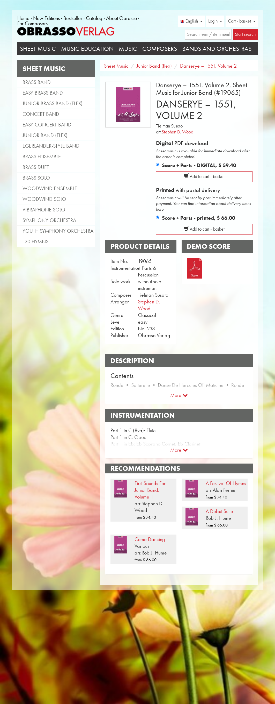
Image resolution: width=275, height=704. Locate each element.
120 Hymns (35, 241)
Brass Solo (36, 178)
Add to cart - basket (204, 176)
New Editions (46, 18)
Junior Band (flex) (45, 135)
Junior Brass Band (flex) (53, 103)
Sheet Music (38, 48)
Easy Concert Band (47, 125)
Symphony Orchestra (49, 220)
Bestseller (72, 18)
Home (23, 18)
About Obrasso (121, 18)
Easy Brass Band (43, 93)
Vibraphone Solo (44, 210)
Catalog (94, 18)
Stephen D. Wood (177, 132)
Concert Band (41, 114)
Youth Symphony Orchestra (58, 231)
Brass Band (37, 82)
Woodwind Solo (44, 199)
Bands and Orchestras (216, 48)
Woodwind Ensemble (50, 188)
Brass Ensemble (42, 156)
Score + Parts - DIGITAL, (199, 165)
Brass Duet (36, 167)
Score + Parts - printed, (198, 218)
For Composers (32, 23)
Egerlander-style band (51, 146)
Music (128, 48)
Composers (159, 48)
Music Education (87, 48)
